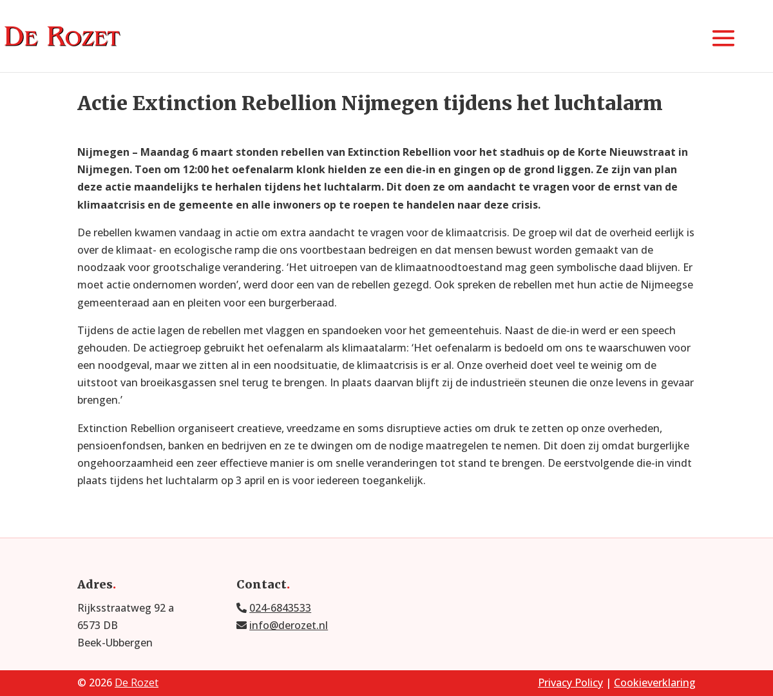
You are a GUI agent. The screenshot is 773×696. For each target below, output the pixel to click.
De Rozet (136, 682)
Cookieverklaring (655, 682)
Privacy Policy (570, 682)
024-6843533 (280, 608)
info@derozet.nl (288, 625)
